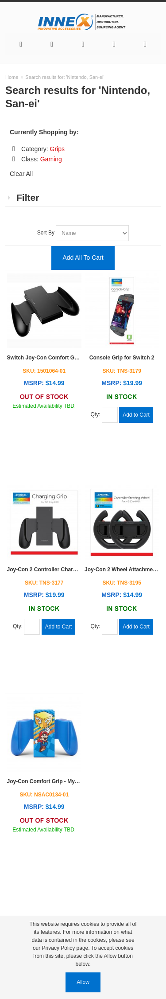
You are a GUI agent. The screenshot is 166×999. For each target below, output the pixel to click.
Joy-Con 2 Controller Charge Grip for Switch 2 (65, 569)
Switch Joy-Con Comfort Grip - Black (53, 358)
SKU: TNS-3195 (122, 583)
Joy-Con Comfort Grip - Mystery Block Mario (63, 781)
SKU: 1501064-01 (44, 371)
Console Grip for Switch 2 (121, 358)
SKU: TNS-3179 (122, 371)
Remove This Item (14, 149)
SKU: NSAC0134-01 (44, 795)
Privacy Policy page (65, 948)
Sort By (46, 233)
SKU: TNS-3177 (44, 583)
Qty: (96, 415)
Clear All (21, 173)
